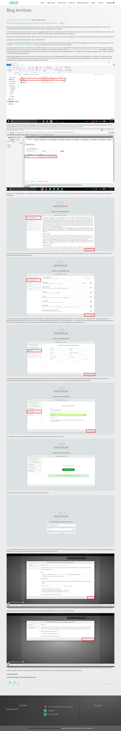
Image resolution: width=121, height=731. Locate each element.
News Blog (24, 21)
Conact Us (51, 710)
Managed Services (83, 3)
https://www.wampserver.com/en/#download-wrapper (83, 51)
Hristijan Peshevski (13, 21)
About (93, 3)
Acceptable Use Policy (67, 728)
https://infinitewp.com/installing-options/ (23, 46)
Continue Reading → (108, 685)
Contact (100, 3)
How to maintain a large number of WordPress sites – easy (36, 24)
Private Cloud (62, 3)
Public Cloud (51, 3)
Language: (110, 3)
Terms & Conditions (87, 728)
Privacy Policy (77, 728)
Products (71, 3)
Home (42, 3)
